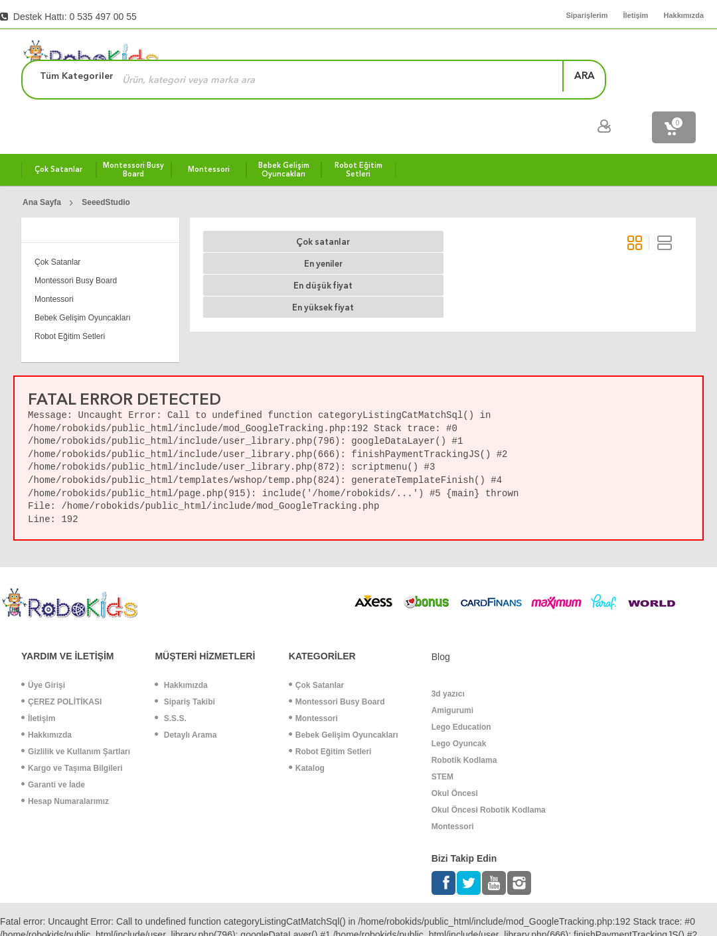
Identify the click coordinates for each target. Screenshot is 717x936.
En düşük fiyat (386, 210)
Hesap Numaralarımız (65, 769)
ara (664, 56)
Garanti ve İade (53, 753)
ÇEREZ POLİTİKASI (61, 670)
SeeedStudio (106, 170)
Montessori (54, 267)
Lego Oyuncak (459, 711)
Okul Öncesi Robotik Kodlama (489, 778)
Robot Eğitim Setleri (70, 304)
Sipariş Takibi (184, 670)
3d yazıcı (448, 662)
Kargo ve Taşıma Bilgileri (72, 736)
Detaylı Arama (185, 703)
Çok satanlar (240, 210)
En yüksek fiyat (460, 210)
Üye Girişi (43, 653)
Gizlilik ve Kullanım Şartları (75, 719)
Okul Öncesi (455, 761)
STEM (442, 745)
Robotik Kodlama (464, 728)
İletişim (38, 686)
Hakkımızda (46, 703)
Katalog (307, 736)
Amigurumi (452, 678)
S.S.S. (170, 686)
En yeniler (313, 210)
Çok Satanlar (57, 230)
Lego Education (461, 695)
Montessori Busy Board (76, 248)
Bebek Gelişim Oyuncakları (83, 286)
